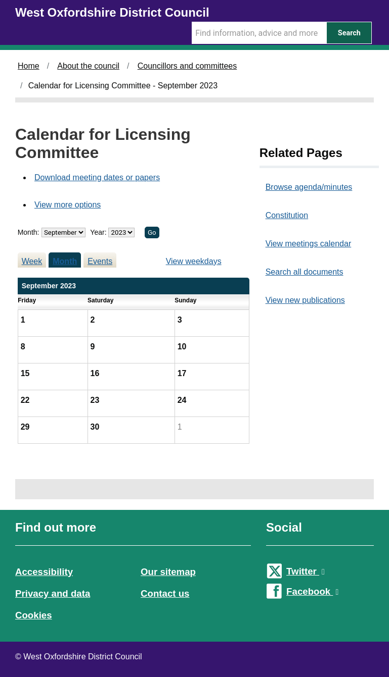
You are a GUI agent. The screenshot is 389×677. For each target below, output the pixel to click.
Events (100, 261)
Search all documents (304, 272)
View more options (67, 204)
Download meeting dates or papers (97, 177)
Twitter (305, 571)
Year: (99, 232)
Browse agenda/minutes (309, 187)
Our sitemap (168, 571)
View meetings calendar (309, 243)
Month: (28, 232)
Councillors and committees (187, 66)
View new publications (305, 300)
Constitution (287, 215)
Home (28, 66)
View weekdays (194, 261)
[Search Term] (259, 33)
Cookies (33, 615)
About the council (88, 66)
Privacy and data (52, 593)
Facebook (312, 591)
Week (32, 261)
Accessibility (44, 571)
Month (65, 261)
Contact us (165, 593)
